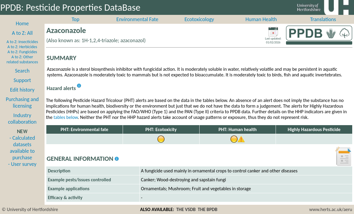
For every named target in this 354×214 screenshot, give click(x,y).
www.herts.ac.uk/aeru (330, 209)
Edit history (22, 96)
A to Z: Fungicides (22, 58)
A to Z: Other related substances (22, 66)
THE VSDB (185, 209)
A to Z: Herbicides (22, 53)
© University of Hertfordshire (30, 209)
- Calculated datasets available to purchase (22, 154)
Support (22, 87)
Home (22, 30)
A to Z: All (22, 39)
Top (75, 26)
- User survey (22, 170)
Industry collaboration (22, 125)
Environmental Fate (137, 26)
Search (22, 77)
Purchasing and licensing (22, 109)
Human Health (261, 26)
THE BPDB (207, 209)
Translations (323, 26)
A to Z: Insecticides (22, 48)
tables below (65, 124)
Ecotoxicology (199, 26)
